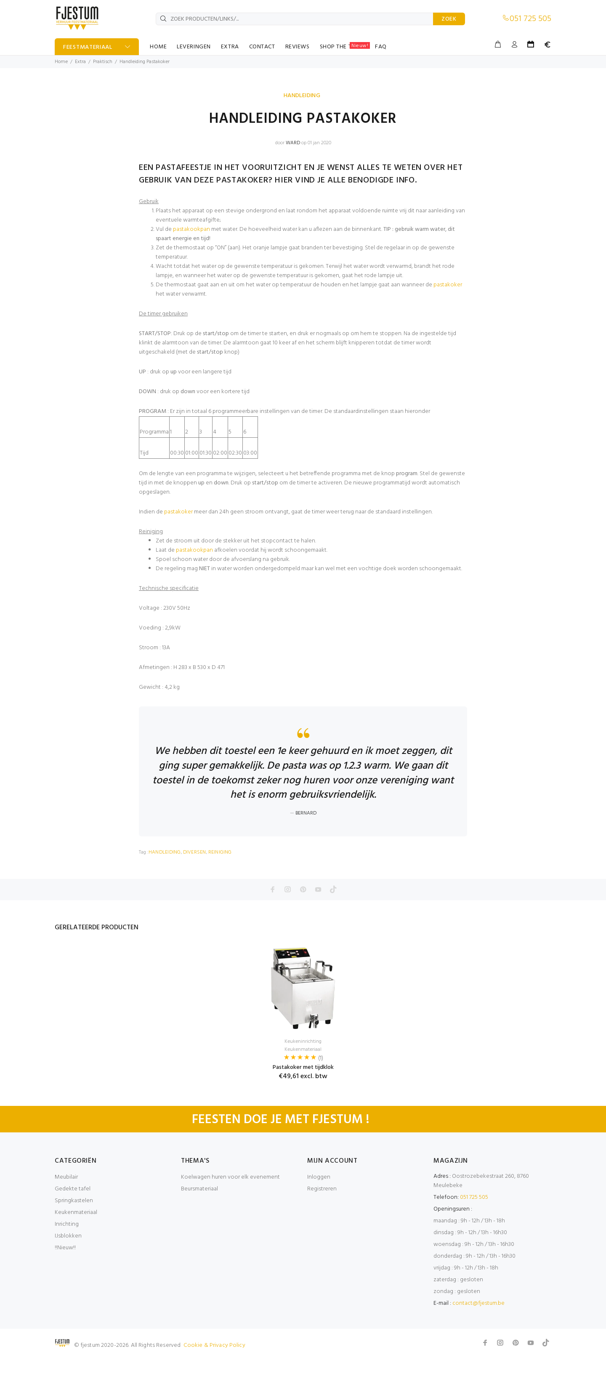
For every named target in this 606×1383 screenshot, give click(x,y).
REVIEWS (297, 47)
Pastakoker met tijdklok (303, 1093)
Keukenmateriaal (303, 1075)
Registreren (322, 1214)
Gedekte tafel (72, 1214)
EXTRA (230, 47)
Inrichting (67, 1250)
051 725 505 (530, 19)
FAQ (381, 47)
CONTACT (262, 47)
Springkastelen (74, 1226)
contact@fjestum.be (478, 1329)
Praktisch (102, 62)
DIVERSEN (194, 878)
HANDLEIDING (302, 95)
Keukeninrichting (303, 1067)
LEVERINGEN (194, 47)
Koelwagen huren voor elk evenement (230, 1203)
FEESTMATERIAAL (87, 47)
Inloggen (318, 1203)
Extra (80, 62)
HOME (158, 47)
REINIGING (220, 878)
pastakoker (447, 285)
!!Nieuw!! (65, 1273)
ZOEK (449, 19)
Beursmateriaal (199, 1214)
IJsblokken (68, 1262)
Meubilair (66, 1203)
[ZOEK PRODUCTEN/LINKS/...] (294, 19)
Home (61, 62)
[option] (303, 1031)
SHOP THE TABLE (345, 47)
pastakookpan (191, 229)
